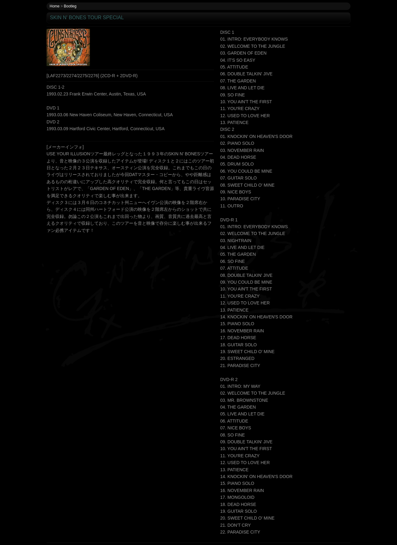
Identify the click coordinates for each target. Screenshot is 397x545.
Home (55, 6)
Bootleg (70, 6)
